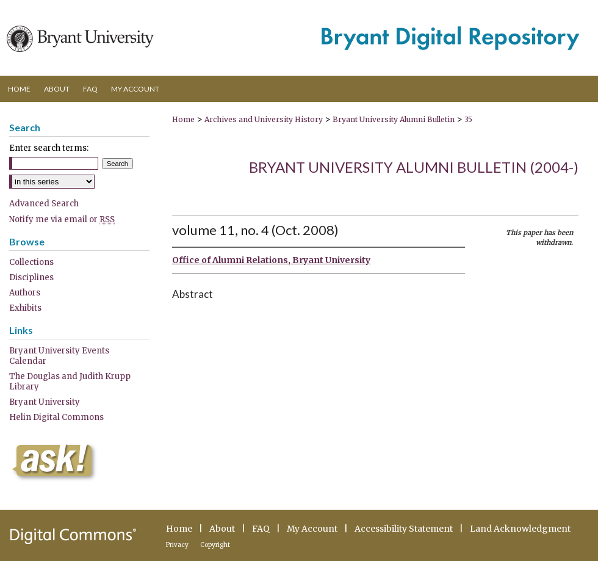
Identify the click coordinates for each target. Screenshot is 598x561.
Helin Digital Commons (56, 417)
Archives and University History (263, 119)
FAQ (261, 528)
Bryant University (44, 402)
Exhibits (25, 308)
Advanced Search (44, 203)
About (222, 528)
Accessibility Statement (404, 528)
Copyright (215, 545)
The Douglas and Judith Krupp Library (70, 381)
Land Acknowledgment (520, 528)
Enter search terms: (48, 148)
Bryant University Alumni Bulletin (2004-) (413, 167)
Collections (31, 262)
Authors (24, 293)
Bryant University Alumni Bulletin (394, 119)
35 (468, 119)
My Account (312, 528)
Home (183, 119)
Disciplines (31, 277)
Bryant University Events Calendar (59, 356)
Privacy (177, 545)
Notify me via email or (62, 219)
